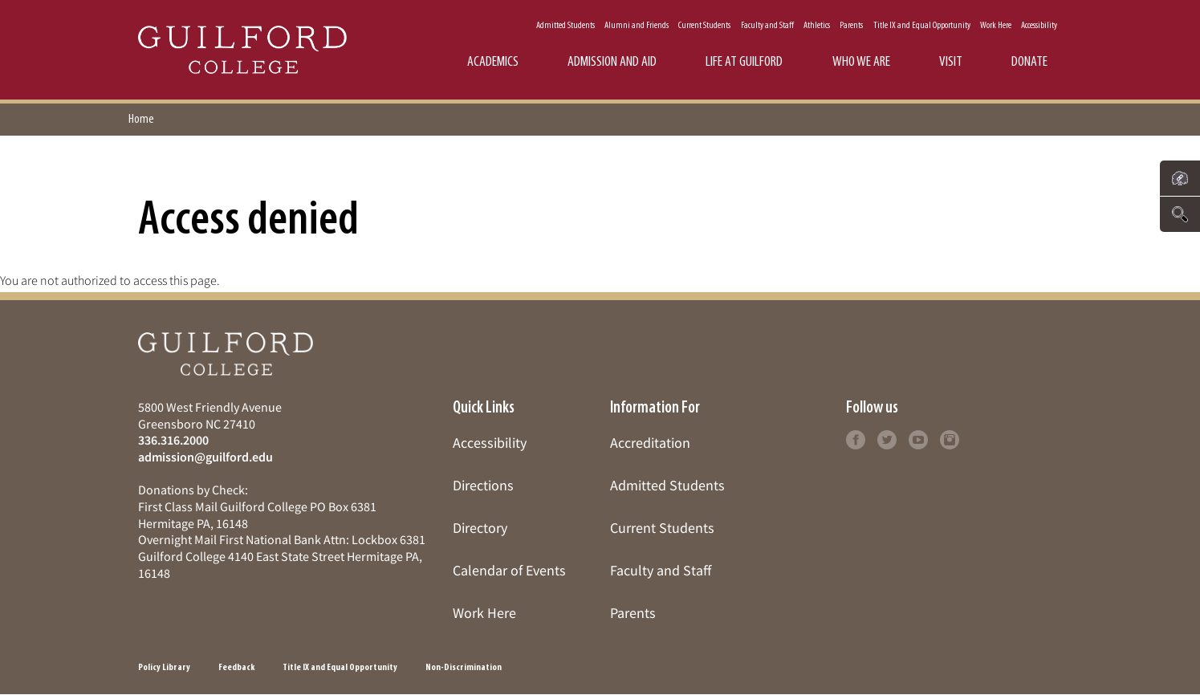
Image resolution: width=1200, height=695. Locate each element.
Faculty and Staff (767, 25)
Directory (480, 527)
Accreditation (650, 442)
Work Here (995, 25)
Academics (493, 62)
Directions (483, 485)
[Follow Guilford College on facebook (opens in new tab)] (855, 438)
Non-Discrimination (463, 668)
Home (141, 119)
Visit (950, 62)
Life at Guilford (744, 62)
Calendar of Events (509, 570)
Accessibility (1039, 25)
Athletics (816, 25)
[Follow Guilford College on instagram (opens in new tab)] (949, 438)
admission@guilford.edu (205, 457)
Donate (1029, 62)
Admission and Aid (612, 62)
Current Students (704, 25)
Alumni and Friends (636, 25)
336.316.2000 (173, 440)
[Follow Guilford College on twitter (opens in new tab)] (887, 438)
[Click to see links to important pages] (1180, 178)
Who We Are (861, 62)
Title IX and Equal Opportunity (921, 25)
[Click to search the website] (1180, 214)
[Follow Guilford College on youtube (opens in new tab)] (918, 438)
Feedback (236, 668)
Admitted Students (565, 25)
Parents (851, 25)
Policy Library (164, 668)
